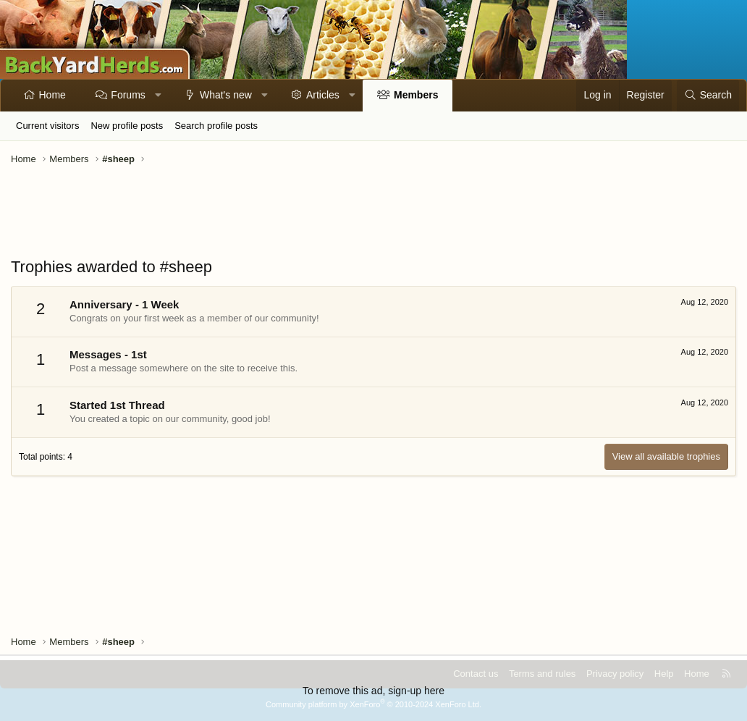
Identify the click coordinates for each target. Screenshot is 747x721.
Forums (128, 95)
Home (52, 95)
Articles (322, 95)
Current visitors (47, 125)
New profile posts (126, 125)
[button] (158, 95)
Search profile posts (216, 125)
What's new (226, 95)
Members (416, 95)
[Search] (708, 95)
